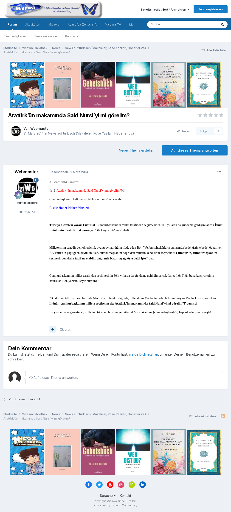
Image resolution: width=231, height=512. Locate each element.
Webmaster (40, 128)
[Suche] (168, 24)
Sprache (108, 496)
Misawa (53, 24)
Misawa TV (113, 24)
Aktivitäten (32, 24)
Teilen (183, 131)
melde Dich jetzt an (143, 354)
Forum (12, 26)
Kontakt (125, 496)
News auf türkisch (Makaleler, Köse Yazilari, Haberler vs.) (91, 133)
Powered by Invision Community (115, 505)
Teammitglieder (15, 36)
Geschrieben (68, 172)
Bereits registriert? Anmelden (165, 9)
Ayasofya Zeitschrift (82, 24)
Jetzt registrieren (210, 9)
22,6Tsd (27, 212)
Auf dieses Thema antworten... (54, 378)
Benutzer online (45, 36)
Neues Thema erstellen (136, 150)
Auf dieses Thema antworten (194, 150)
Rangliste (71, 36)
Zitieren (65, 329)
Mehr (133, 24)
